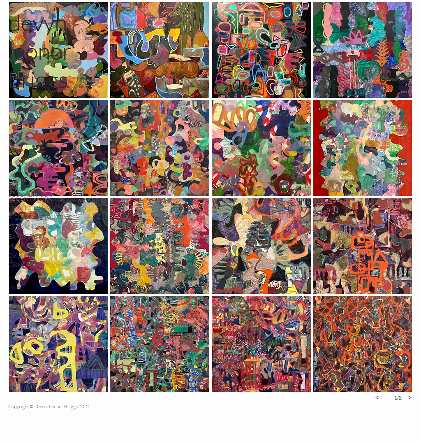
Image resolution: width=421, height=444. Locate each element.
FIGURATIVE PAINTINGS (42, 217)
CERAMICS (23, 227)
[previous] (377, 397)
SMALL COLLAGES (34, 208)
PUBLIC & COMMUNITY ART (48, 246)
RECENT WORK (30, 198)
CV (12, 255)
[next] (410, 397)
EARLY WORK (27, 236)
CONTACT (23, 265)
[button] (159, 50)
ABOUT (19, 189)
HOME (17, 180)
